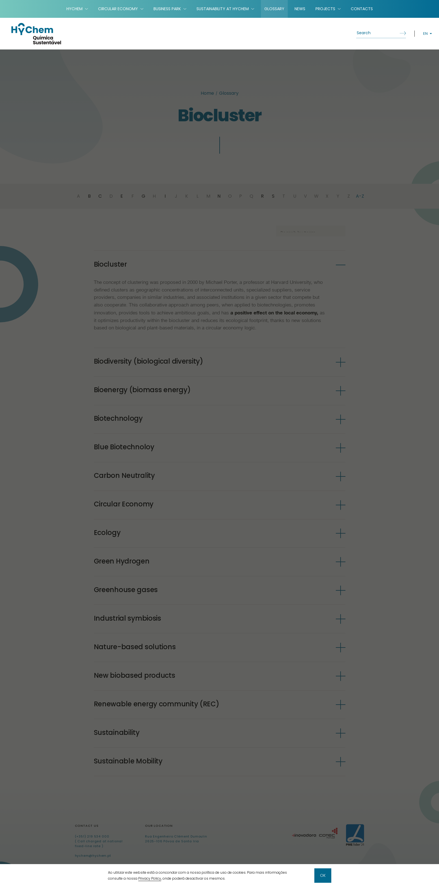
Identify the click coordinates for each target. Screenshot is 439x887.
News (300, 9)
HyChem (74, 9)
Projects (325, 9)
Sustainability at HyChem (222, 9)
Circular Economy (118, 9)
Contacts (362, 9)
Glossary (274, 9)
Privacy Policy (149, 878)
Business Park (167, 9)
